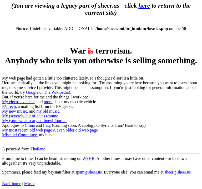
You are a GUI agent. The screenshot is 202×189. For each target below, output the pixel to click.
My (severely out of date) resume (30, 116)
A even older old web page (75, 130)
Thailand (38, 149)
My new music (14, 111)
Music (29, 183)
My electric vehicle (18, 101)
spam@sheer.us (88, 172)
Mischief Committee (19, 135)
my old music (47, 111)
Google (32, 92)
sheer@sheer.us (178, 172)
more (48, 101)
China (30, 125)
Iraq (46, 125)
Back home (11, 183)
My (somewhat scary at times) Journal (34, 120)
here (144, 5)
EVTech (9, 106)
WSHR (88, 158)
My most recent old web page (27, 130)
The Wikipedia (56, 92)
